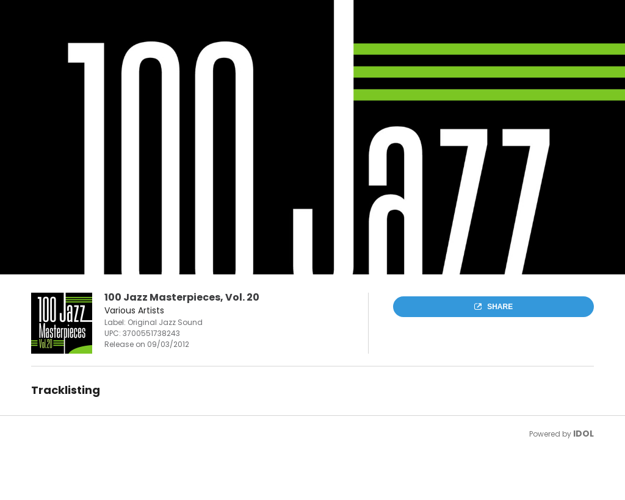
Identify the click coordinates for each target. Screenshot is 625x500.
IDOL (583, 433)
